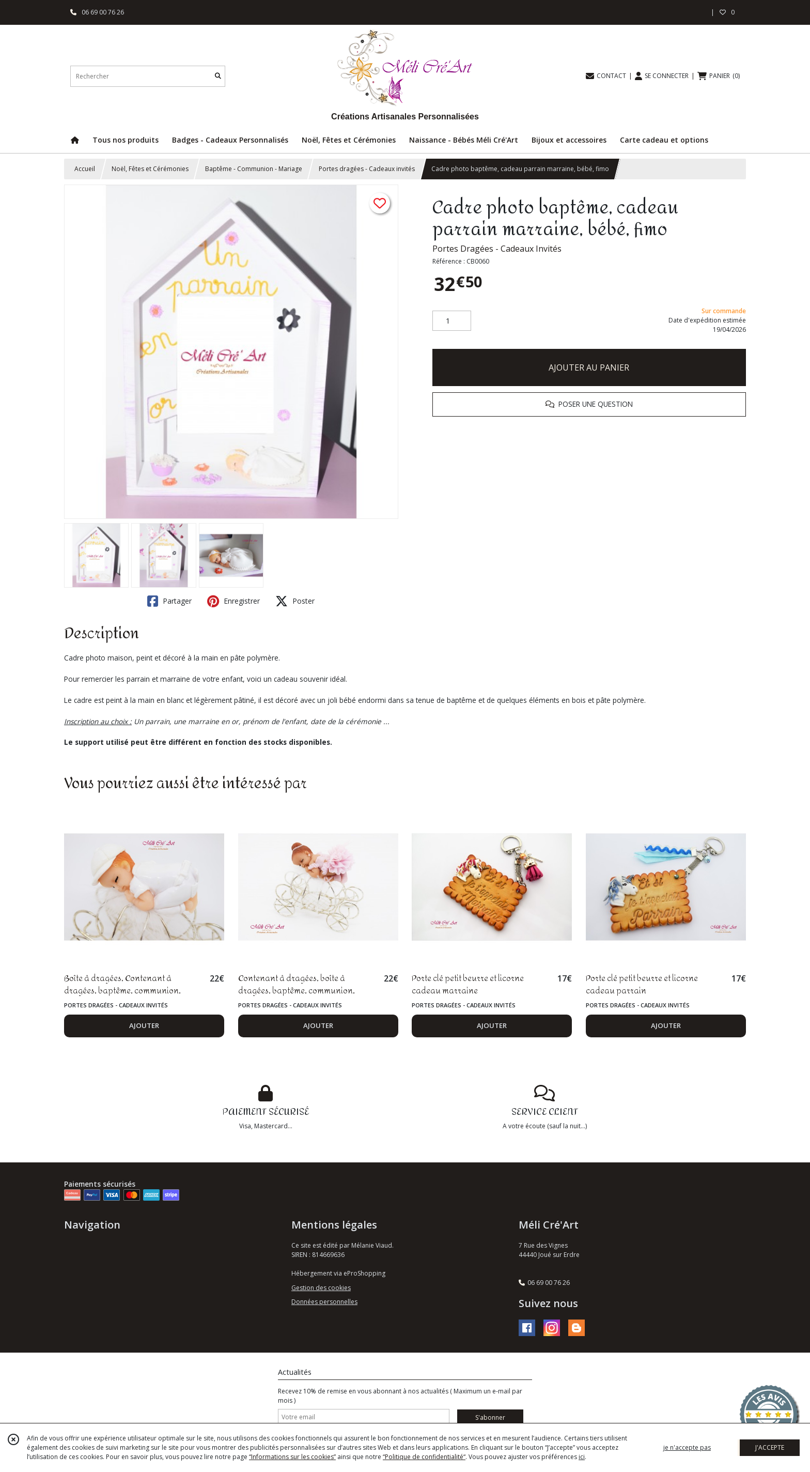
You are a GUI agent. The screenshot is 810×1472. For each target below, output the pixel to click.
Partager (169, 601)
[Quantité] (451, 321)
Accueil (84, 168)
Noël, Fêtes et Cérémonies (150, 168)
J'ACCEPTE (769, 1447)
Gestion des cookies (321, 1287)
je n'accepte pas (687, 1447)
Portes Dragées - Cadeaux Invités (497, 248)
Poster (295, 601)
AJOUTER (144, 1025)
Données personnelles (324, 1301)
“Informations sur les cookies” (292, 1456)
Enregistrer (233, 601)
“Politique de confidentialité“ (424, 1456)
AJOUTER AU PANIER (589, 367)
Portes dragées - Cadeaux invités (367, 168)
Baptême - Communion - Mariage (253, 168)
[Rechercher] (218, 76)
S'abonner (490, 1417)
